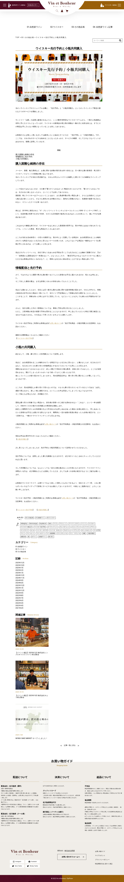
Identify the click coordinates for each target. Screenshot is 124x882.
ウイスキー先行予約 (24, 338)
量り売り (50, 536)
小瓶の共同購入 (22, 159)
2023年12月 (20, 585)
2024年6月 (19, 583)
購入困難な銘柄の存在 (25, 154)
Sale (49, 523)
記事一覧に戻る (70, 745)
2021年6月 (19, 608)
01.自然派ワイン (34, 27)
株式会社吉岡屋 (70, 850)
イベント (83, 523)
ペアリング (76, 530)
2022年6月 (19, 600)
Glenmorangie (33, 523)
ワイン (22, 533)
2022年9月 (19, 593)
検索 (57, 11)
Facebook (33, 861)
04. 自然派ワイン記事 (103, 27)
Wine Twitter (17, 866)
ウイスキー (91, 523)
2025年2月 (19, 570)
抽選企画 (23, 536)
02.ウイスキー (56, 27)
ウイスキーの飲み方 (26, 527)
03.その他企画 (78, 27)
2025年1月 (19, 573)
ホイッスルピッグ (86, 530)
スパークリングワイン (89, 527)
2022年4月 (19, 605)
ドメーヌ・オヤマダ (42, 530)
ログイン (62, 11)
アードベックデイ (74, 523)
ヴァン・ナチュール (74, 533)
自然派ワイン (42, 536)
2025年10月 (20, 565)
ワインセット (30, 533)
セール (32, 530)
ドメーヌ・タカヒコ (55, 530)
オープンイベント (53, 527)
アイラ (55, 523)
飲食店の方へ (33, 5)
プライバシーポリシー (102, 859)
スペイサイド (24, 530)
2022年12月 (20, 590)
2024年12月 (20, 575)
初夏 (84, 533)
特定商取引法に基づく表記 (103, 864)
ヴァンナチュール (62, 533)
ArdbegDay (24, 523)
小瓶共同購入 (22, 439)
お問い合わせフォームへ (71, 857)
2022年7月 (19, 598)
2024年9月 (19, 580)
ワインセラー (40, 533)
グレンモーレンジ (65, 527)
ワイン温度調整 (50, 533)
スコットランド (76, 527)
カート (67, 11)
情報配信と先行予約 (24, 157)
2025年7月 (19, 568)
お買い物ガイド (55, 323)
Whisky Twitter (32, 866)
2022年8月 (19, 595)
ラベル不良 (97, 530)
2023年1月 (19, 588)
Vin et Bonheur (62, 3)
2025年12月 (20, 563)
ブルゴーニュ (67, 530)
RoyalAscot (43, 523)
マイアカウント (100, 855)
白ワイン (34, 536)
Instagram (17, 861)
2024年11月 (20, 578)
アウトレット (63, 523)
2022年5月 (19, 603)
